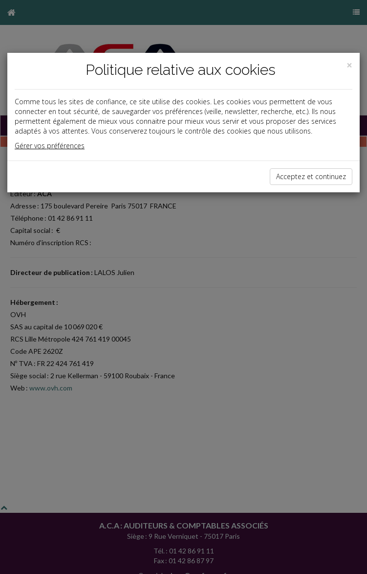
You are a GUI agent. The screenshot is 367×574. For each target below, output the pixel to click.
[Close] (349, 65)
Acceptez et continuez (311, 176)
